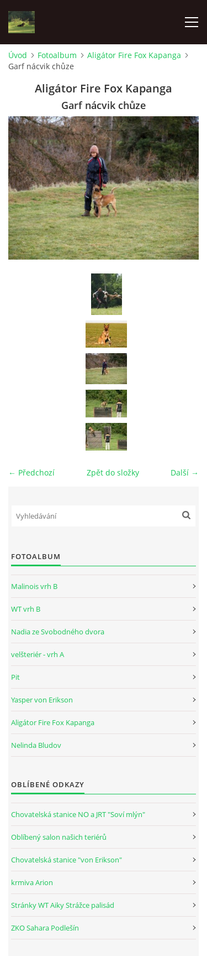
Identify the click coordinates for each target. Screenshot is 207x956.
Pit (15, 677)
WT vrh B (25, 609)
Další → (185, 472)
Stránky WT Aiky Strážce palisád (62, 905)
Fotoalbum (57, 55)
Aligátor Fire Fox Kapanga (134, 55)
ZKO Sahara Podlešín (45, 928)
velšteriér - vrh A (37, 654)
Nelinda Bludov (36, 745)
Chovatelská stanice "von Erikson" (66, 860)
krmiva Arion (32, 882)
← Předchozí (31, 472)
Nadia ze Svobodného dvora (57, 632)
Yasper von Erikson (42, 700)
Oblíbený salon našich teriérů (59, 837)
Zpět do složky (113, 472)
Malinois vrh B (34, 586)
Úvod (17, 55)
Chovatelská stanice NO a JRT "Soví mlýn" (78, 814)
